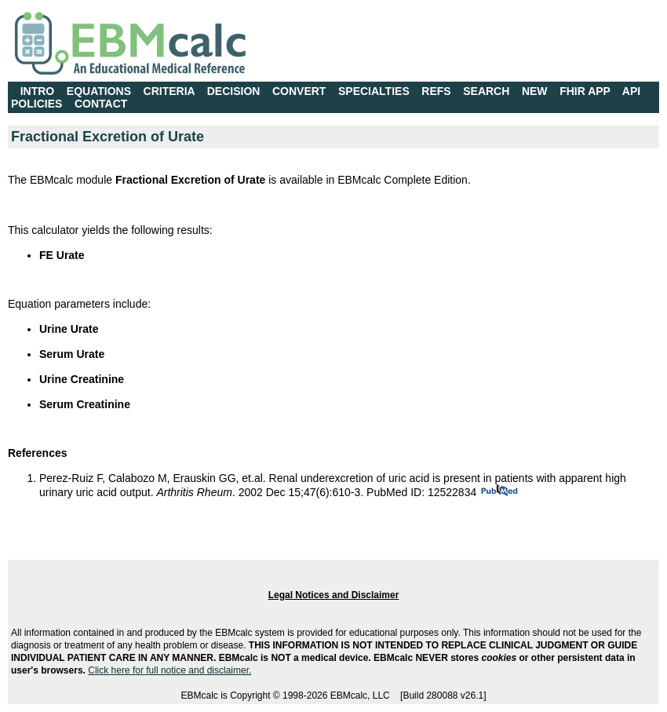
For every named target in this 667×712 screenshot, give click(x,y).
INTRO (37, 91)
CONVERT (299, 91)
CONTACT (101, 103)
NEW (535, 91)
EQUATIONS (99, 91)
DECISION (234, 91)
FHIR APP (585, 91)
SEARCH (486, 91)
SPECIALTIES (374, 91)
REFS (435, 91)
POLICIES (36, 103)
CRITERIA (169, 91)
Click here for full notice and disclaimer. (169, 670)
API (631, 91)
